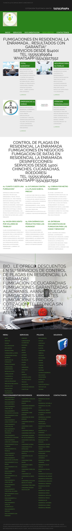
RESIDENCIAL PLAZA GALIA (45, 473)
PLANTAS (40, 348)
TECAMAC (41, 389)
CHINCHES (24, 338)
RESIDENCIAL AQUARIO (44, 444)
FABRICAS (40, 353)
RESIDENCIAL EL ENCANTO (45, 481)
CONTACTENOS (63, 32)
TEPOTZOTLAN (42, 387)
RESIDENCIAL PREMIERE (44, 507)
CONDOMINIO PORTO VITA (28, 433)
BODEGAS (40, 345)
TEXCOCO (24, 382)
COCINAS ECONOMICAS (44, 372)
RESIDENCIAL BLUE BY (44, 437)
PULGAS (24, 365)
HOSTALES (41, 355)
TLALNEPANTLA (9, 376)
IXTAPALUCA (41, 379)
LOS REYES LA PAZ (26, 377)
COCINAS (40, 362)
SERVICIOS (17, 32)
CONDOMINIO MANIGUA (28, 430)
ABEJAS (23, 350)
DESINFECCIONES (9, 350)
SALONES (40, 367)
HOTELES (40, 340)
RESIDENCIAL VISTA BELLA (45, 403)
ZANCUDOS (24, 369)
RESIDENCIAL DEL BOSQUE (45, 476)
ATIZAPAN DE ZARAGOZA (28, 387)
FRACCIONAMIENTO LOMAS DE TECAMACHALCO (10, 504)
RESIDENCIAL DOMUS (43, 493)
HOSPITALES (41, 343)
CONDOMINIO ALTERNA (27, 444)
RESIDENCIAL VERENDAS (44, 483)
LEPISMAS (24, 355)
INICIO (7, 32)
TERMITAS (24, 374)
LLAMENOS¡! (23, 94)
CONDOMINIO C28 (26, 473)
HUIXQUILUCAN (9, 378)
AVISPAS (24, 352)
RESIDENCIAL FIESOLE (44, 498)
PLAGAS (7, 343)
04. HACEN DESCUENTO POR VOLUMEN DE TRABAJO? (12, 224)
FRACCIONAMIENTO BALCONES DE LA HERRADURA (10, 431)
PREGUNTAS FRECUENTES (11, 383)
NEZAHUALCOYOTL (9, 371)
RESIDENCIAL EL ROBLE (44, 505)
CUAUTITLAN (25, 389)
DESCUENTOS (48, 32)
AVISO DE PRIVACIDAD (10, 381)
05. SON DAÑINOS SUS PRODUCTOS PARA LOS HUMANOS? (34, 224)
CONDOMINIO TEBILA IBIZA (28, 485)
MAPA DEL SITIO (9, 386)
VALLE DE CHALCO (26, 379)
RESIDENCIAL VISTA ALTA (44, 495)
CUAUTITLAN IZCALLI (43, 384)
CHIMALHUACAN (9, 373)
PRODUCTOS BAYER (10, 364)
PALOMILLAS (25, 360)
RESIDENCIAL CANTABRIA (44, 502)
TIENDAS (40, 360)
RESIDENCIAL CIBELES (44, 410)
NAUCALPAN (25, 384)
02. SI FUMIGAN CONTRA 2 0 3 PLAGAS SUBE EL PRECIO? (35, 189)
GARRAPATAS (25, 367)
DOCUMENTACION (32, 32)
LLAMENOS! (57, 94)
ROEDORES (24, 345)
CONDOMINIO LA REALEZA (28, 398)
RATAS (23, 372)
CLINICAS (40, 365)
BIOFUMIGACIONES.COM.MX (46, 528)
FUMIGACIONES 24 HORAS (11, 353)
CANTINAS (41, 370)
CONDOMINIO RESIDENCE (28, 405)
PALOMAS (24, 357)
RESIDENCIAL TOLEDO (44, 490)
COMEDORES (41, 350)
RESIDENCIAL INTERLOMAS (45, 478)
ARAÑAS (24, 347)
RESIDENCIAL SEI (42, 500)
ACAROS (24, 362)
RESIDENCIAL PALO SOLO (44, 435)
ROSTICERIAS (41, 358)
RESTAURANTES (42, 338)
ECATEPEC (41, 382)
